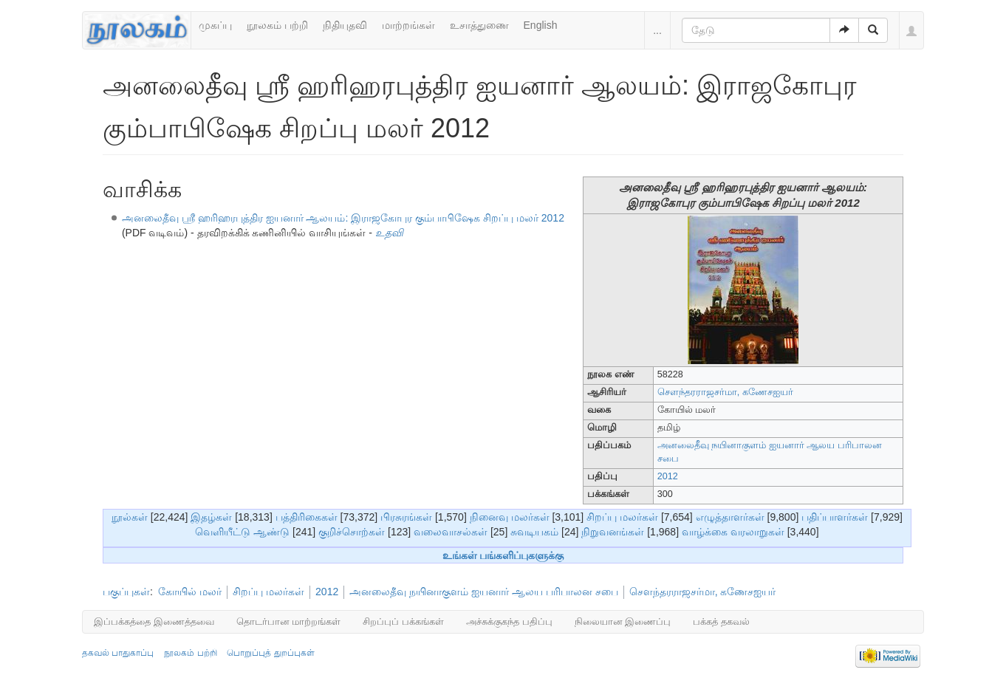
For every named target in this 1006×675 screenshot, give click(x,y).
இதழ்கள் (211, 517)
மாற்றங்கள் (408, 25)
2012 (667, 476)
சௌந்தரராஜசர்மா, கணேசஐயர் (725, 392)
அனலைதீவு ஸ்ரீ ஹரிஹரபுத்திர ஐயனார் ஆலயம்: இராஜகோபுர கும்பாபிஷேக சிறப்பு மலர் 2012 (343, 218)
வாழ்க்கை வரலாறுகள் (733, 532)
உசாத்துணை (479, 25)
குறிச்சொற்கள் (351, 532)
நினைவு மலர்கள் (510, 517)
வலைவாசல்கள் (450, 532)
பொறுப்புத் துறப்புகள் (270, 653)
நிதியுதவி (345, 25)
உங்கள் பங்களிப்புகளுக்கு (503, 555)
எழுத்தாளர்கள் (730, 517)
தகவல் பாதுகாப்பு (118, 653)
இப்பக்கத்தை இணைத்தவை (154, 621)
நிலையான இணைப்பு (623, 621)
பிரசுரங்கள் (406, 517)
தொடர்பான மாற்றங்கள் (288, 621)
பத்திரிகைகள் (307, 517)
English (541, 25)
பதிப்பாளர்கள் (834, 517)
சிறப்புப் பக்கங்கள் (403, 621)
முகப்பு (215, 25)
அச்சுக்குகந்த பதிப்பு (509, 621)
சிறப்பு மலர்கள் (622, 517)
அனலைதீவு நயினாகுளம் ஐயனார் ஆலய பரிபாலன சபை (483, 591)
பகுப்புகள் (126, 591)
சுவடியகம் (534, 532)
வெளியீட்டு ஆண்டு (242, 532)
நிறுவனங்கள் (612, 532)
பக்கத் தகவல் (721, 621)
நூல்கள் (130, 517)
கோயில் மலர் (190, 591)
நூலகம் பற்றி (277, 25)
